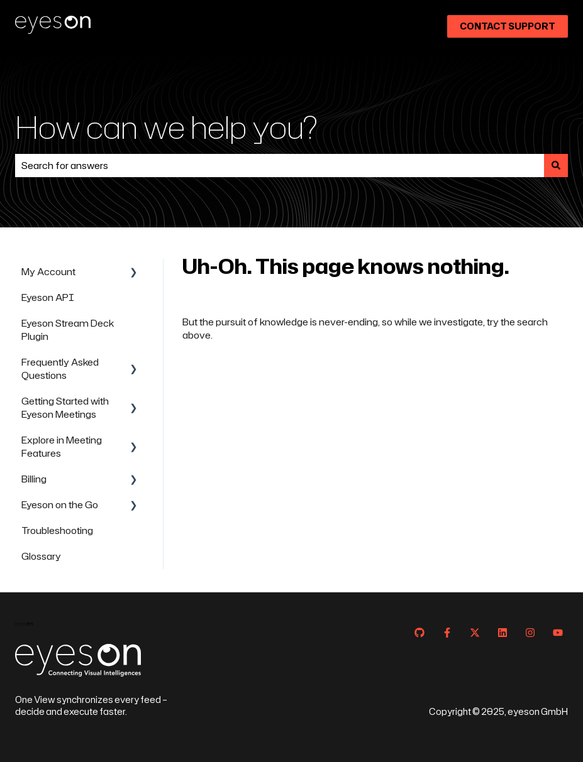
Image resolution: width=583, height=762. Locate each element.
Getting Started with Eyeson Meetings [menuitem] (65, 408)
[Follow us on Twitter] (475, 633)
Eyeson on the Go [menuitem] (59, 504)
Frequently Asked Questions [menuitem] (60, 369)
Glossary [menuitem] (41, 556)
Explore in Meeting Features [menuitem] (61, 446)
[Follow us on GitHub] (419, 633)
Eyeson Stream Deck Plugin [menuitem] (67, 330)
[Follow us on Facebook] (447, 633)
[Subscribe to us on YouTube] (558, 633)
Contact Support (507, 26)
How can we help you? (166, 126)
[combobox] (279, 165)
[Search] (556, 165)
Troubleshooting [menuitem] (57, 530)
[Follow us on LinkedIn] (502, 633)
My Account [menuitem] (48, 271)
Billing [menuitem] (34, 479)
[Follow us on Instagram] (530, 633)
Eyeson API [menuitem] (47, 297)
